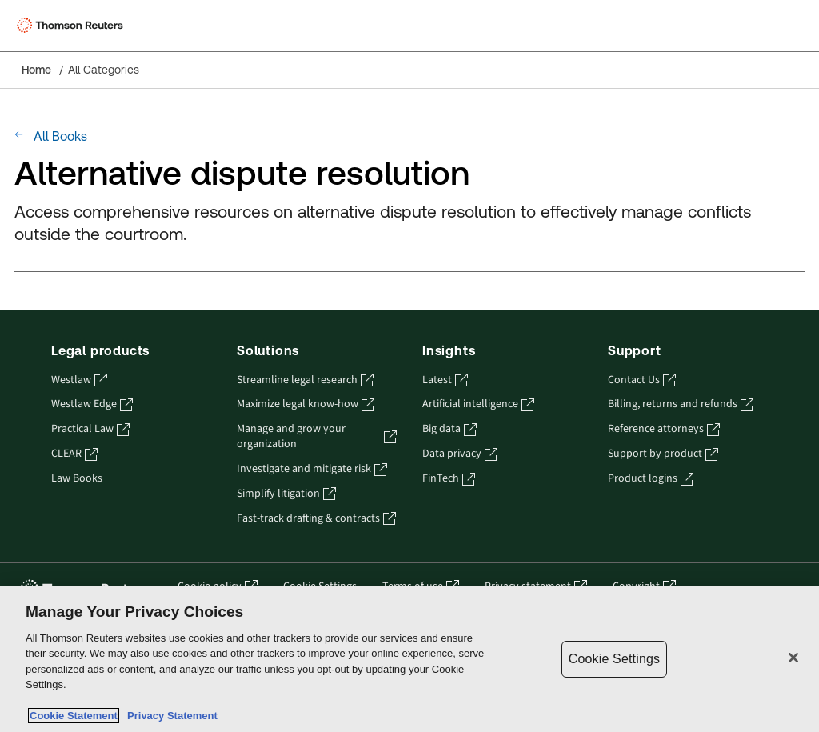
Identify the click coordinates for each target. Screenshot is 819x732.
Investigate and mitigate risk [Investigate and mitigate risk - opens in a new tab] (312, 469)
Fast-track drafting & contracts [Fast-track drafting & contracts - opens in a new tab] (316, 518)
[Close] (793, 657)
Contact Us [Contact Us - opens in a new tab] (642, 380)
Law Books (76, 478)
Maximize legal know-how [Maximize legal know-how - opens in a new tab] (305, 404)
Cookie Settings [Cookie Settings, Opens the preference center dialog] (614, 659)
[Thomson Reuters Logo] (73, 25)
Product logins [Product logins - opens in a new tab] (650, 478)
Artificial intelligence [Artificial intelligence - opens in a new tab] (478, 404)
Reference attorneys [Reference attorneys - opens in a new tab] (664, 429)
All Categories (103, 69)
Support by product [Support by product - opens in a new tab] (663, 454)
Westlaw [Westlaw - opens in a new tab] (79, 380)
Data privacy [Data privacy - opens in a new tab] (459, 454)
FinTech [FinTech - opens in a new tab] (448, 478)
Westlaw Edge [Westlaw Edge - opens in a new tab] (92, 404)
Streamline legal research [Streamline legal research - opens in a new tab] (305, 380)
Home (36, 69)
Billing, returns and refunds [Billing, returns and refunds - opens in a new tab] (680, 404)
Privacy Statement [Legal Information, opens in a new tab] (170, 716)
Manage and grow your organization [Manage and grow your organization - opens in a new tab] (317, 437)
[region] (409, 659)
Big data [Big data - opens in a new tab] (449, 429)
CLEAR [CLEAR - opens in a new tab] (74, 454)
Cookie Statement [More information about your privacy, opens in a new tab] (74, 716)
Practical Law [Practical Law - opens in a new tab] (90, 429)
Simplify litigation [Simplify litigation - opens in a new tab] (286, 494)
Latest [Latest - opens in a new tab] (445, 380)
